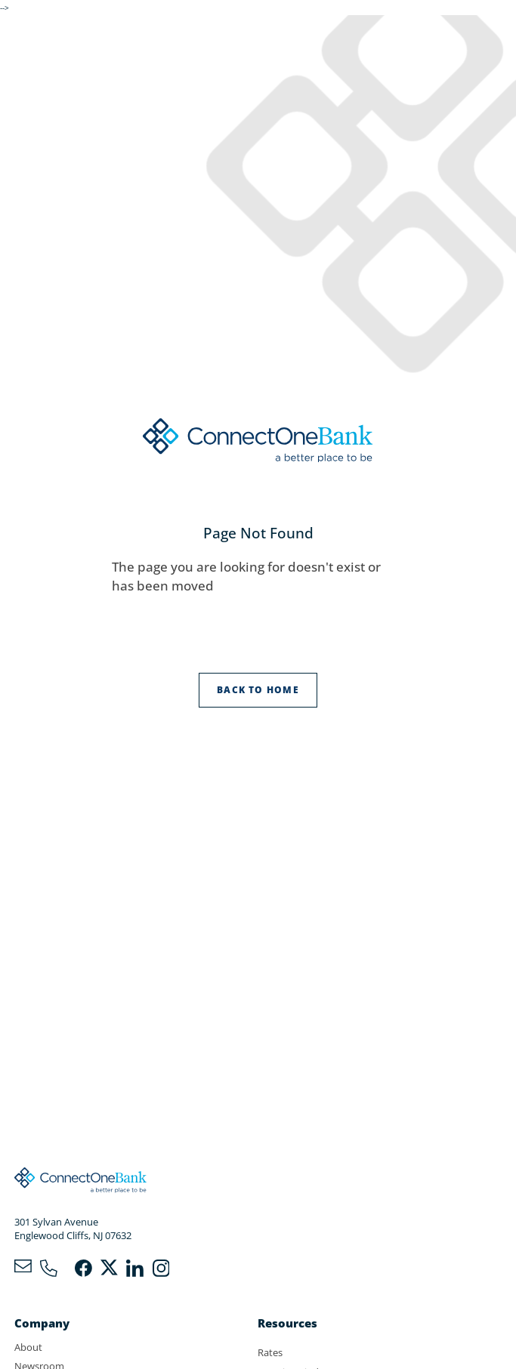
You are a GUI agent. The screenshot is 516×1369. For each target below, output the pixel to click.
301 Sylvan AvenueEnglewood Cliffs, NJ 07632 (72, 1228)
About (28, 1347)
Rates (270, 1352)
